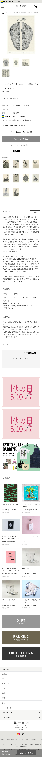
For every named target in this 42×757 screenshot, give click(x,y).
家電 (3, 698)
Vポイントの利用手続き (10, 120)
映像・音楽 (6, 683)
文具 (3, 688)
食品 (3, 703)
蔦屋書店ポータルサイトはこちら (21, 725)
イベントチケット (8, 708)
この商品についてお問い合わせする (21, 145)
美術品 (4, 674)
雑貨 (3, 693)
